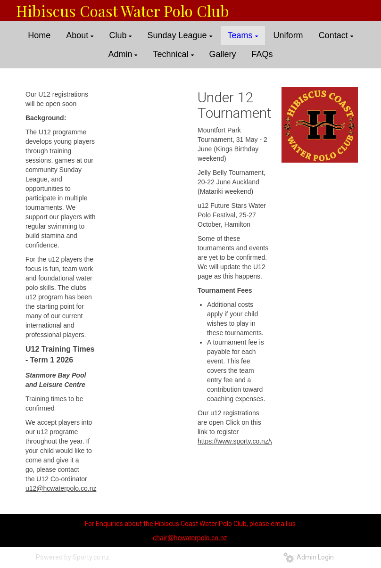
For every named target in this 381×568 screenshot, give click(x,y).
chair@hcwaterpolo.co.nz (190, 538)
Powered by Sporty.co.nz (72, 557)
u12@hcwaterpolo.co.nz (60, 488)
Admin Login (308, 557)
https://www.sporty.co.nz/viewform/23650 (257, 441)
